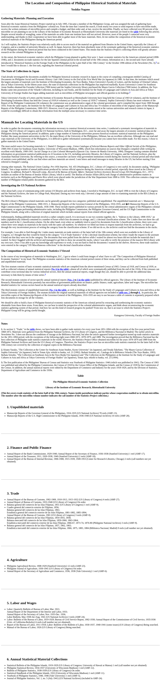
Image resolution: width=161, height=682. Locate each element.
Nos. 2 (71, 280)
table (136, 31)
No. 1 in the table (58, 290)
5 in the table (83, 280)
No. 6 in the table (60, 269)
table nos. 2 (124, 292)
